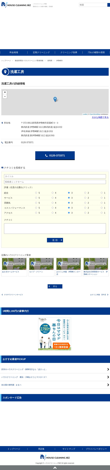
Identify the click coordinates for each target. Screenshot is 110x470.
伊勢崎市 (59, 61)
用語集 (41, 449)
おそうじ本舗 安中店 (98, 295)
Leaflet (85, 114)
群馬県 (50, 61)
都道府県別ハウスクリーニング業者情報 (29, 61)
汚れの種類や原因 (96, 52)
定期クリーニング (41, 52)
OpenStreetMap (95, 114)
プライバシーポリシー (96, 449)
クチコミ (8, 220)
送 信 (55, 240)
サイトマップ (68, 449)
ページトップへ (55, 467)
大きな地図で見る (100, 117)
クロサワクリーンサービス (13, 295)
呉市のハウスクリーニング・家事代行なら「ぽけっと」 (24, 369)
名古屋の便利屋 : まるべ (11, 385)
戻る (55, 286)
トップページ (6, 61)
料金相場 (14, 52)
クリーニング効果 (68, 52)
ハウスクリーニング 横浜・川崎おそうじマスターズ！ (24, 377)
